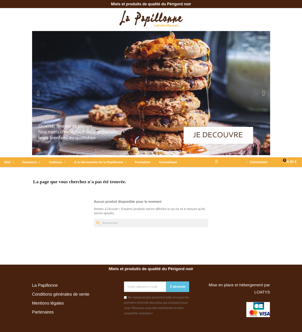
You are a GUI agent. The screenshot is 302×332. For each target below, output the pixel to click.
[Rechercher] (151, 223)
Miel (9, 162)
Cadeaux (57, 162)
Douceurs (31, 162)
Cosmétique (168, 162)
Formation (142, 162)
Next (264, 93)
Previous (38, 93)
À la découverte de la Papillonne (100, 162)
